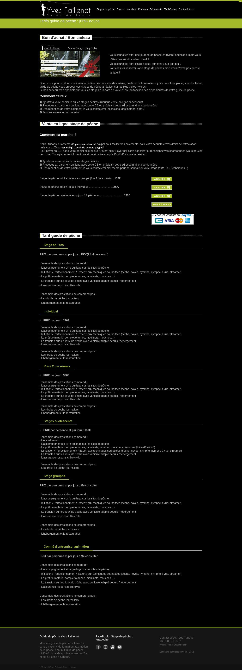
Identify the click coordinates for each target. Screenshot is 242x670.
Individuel (51, 311)
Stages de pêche (105, 10)
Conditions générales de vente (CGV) (177, 652)
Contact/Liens (186, 10)
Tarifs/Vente (170, 9)
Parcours (142, 10)
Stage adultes (54, 245)
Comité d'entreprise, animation (66, 546)
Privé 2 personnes (57, 366)
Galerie (120, 10)
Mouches (131, 9)
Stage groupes (54, 476)
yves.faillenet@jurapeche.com (173, 645)
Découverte (155, 10)
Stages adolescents (58, 421)
